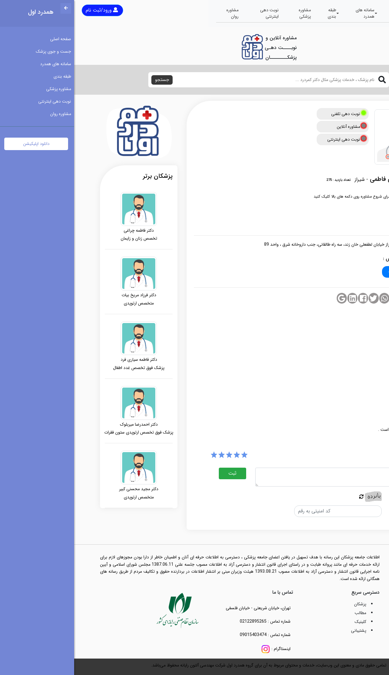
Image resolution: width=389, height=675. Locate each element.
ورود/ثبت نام (28, 10)
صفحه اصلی (365, 13)
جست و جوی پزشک (331, 13)
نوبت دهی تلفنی (274, 114)
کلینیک (286, 621)
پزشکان (286, 604)
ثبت (158, 473)
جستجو (88, 79)
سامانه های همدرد (290, 13)
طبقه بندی (257, 13)
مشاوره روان (158, 13)
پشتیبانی (284, 630)
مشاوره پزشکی (231, 13)
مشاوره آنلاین (277, 126)
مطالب (286, 613)
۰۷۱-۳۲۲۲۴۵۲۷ (328, 272)
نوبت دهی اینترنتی (195, 13)
